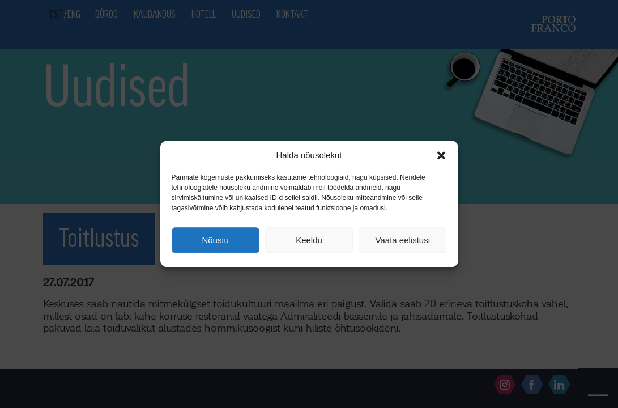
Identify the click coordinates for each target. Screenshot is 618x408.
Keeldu (309, 240)
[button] (441, 155)
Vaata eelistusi (403, 240)
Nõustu (215, 240)
